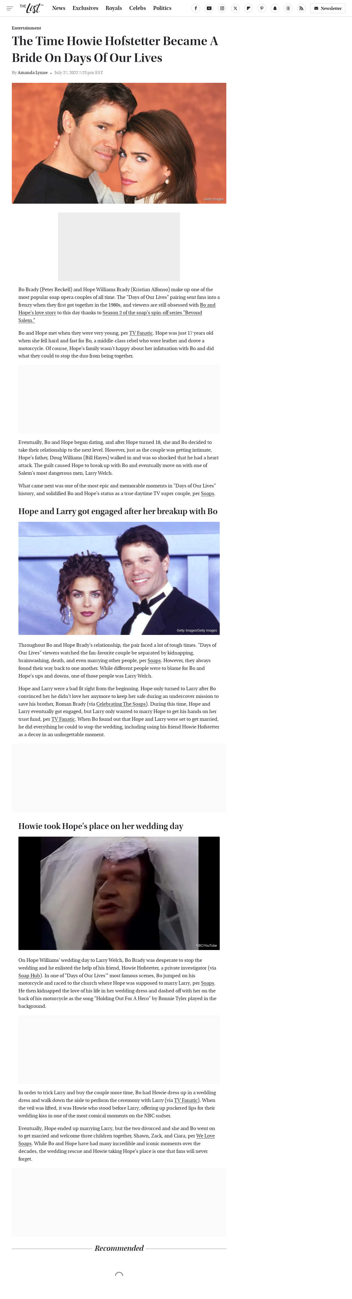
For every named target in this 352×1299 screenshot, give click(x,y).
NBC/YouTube (206, 945)
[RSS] (301, 8)
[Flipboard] (248, 8)
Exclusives (85, 8)
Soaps (207, 493)
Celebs (137, 8)
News (58, 8)
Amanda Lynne (33, 72)
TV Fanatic (141, 333)
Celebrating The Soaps (121, 704)
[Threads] (288, 8)
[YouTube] (209, 8)
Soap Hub (29, 976)
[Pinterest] (261, 8)
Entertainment (26, 28)
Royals (114, 8)
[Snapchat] (275, 8)
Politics (162, 8)
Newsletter (328, 8)
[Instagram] (222, 8)
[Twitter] (235, 8)
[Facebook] (195, 8)
